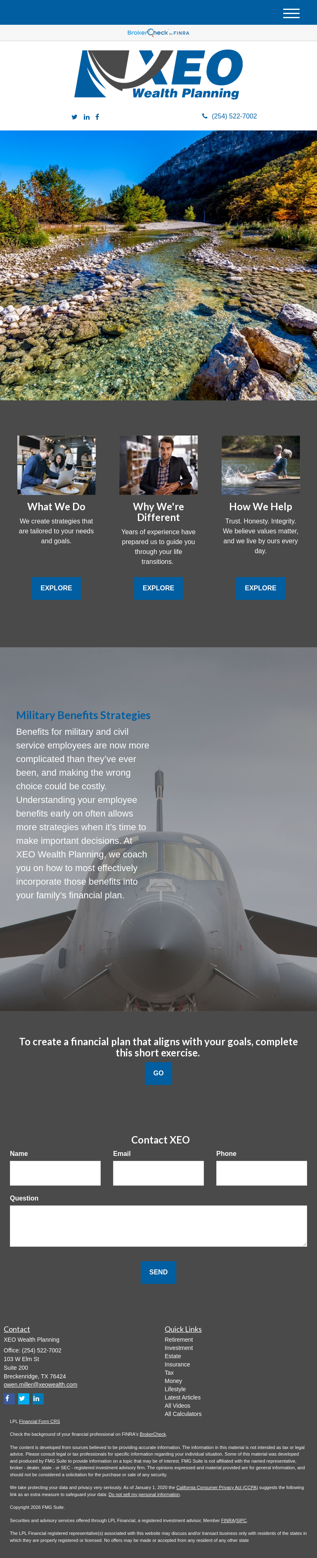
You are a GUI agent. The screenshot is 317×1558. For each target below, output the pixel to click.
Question (24, 1198)
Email (122, 1153)
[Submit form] (158, 1272)
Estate (173, 1356)
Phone (226, 1153)
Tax (169, 1372)
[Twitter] (74, 117)
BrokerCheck (153, 1434)
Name (19, 1153)
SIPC (241, 1520)
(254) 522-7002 (229, 116)
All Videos (177, 1405)
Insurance (177, 1364)
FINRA (228, 1520)
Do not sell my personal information (144, 1494)
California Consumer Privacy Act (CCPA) (217, 1487)
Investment (179, 1348)
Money (173, 1381)
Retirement (179, 1339)
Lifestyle (175, 1389)
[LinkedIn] (87, 117)
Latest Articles (183, 1397)
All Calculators (183, 1414)
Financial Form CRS (39, 1421)
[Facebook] (97, 117)
